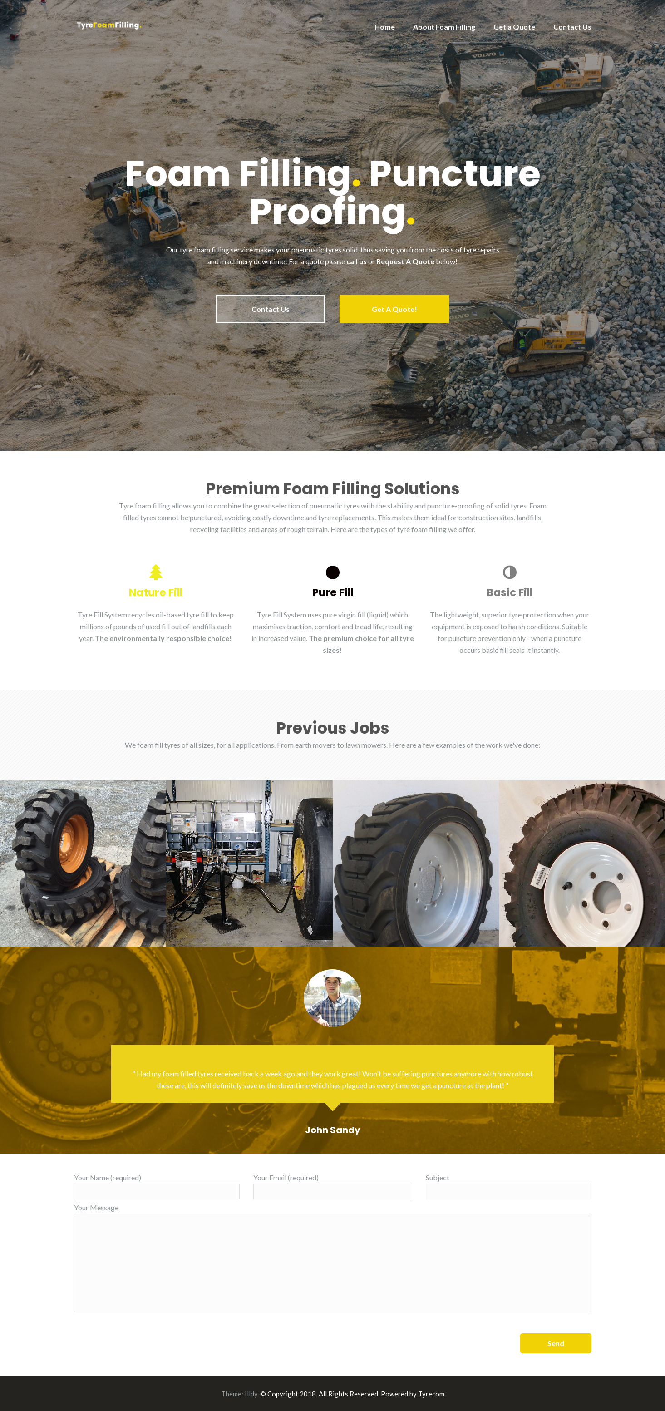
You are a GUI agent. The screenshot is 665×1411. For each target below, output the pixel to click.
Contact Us (572, 26)
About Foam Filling (444, 26)
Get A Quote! (395, 309)
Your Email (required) (332, 1186)
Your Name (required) (157, 1186)
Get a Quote (514, 26)
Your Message (332, 1257)
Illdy (251, 1393)
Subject (508, 1186)
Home (384, 26)
